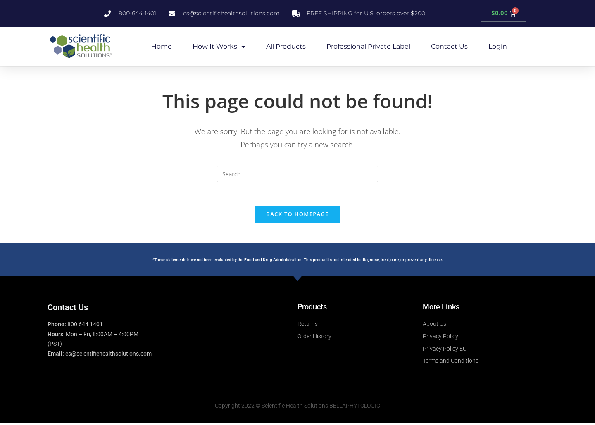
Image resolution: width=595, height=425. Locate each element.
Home (161, 46)
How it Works (219, 46)
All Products (286, 46)
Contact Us (449, 46)
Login (497, 46)
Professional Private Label (368, 46)
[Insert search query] (297, 174)
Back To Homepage (297, 215)
